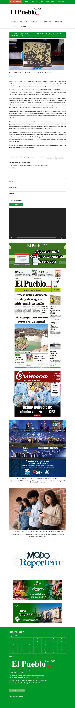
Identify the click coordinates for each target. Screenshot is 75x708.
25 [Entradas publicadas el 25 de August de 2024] (61, 649)
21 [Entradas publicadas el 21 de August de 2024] (29, 649)
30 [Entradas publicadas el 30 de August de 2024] (45, 652)
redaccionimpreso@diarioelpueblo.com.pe (35, 680)
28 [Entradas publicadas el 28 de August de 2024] (29, 652)
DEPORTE (24, 26)
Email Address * (13, 187)
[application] (37, 223)
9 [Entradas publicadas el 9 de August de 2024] (45, 644)
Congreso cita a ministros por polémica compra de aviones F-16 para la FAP (44, 1)
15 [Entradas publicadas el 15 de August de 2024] (37, 647)
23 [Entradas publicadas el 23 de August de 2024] (45, 649)
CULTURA (38, 72)
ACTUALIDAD (35, 22)
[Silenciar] (61, 238)
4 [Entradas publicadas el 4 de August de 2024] (61, 641)
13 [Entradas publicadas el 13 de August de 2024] (21, 647)
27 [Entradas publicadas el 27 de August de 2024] (21, 652)
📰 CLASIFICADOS (16, 696)
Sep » (13, 656)
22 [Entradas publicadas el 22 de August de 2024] (37, 649)
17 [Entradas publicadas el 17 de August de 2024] (53, 647)
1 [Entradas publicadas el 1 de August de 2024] (37, 641)
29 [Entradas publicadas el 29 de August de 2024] (37, 652)
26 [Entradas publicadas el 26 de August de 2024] (13, 652)
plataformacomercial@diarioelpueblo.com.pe (38, 677)
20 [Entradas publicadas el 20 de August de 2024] (21, 649)
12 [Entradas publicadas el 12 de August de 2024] (13, 647)
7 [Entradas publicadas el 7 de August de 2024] (29, 644)
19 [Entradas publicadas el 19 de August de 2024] (13, 649)
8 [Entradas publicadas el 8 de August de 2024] (37, 644)
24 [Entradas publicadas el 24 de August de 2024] (53, 649)
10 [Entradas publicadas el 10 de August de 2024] (53, 644)
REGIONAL (48, 72)
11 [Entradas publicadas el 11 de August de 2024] (61, 644)
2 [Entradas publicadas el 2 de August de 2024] (45, 641)
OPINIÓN (14, 26)
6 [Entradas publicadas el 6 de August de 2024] (21, 644)
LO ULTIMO (23, 22)
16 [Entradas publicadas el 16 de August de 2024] (45, 647)
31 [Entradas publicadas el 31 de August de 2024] (53, 652)
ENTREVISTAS (59, 22)
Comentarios (12, 168)
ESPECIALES (47, 22)
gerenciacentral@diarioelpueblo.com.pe (33, 675)
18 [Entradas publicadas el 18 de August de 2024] (61, 647)
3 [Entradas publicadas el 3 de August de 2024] (53, 641)
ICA (43, 72)
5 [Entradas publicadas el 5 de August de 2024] (13, 644)
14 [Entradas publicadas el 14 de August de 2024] (29, 647)
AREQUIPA (14, 22)
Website (11, 193)
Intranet (13, 690)
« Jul (10, 656)
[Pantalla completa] (63, 238)
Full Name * (12, 181)
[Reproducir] (11, 238)
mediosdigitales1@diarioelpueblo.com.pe (33, 683)
